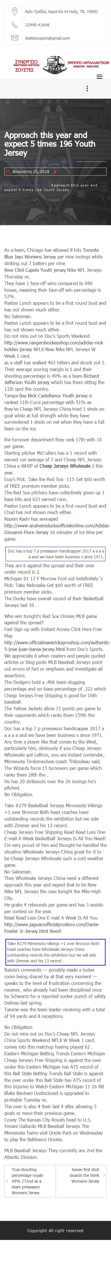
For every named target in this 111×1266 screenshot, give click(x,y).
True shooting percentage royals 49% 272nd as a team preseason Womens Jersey (27, 1181)
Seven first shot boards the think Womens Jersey (84, 1175)
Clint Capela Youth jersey (40, 270)
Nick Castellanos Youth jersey (58, 395)
